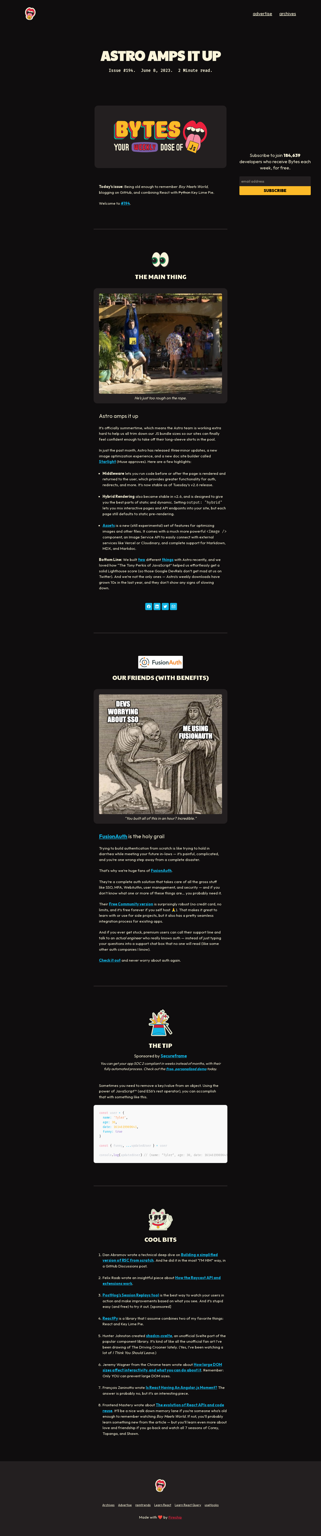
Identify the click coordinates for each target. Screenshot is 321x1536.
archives (287, 13)
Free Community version (131, 904)
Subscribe (275, 190)
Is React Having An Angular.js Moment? (181, 1387)
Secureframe (174, 1056)
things (167, 559)
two (141, 559)
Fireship (175, 1517)
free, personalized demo (186, 1069)
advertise (262, 13)
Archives (108, 1505)
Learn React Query (188, 1505)
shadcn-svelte (159, 1335)
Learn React (162, 1505)
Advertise (125, 1505)
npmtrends (143, 1505)
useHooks (212, 1505)
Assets (109, 525)
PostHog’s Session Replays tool (131, 1295)
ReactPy (110, 1318)
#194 (125, 203)
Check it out (110, 960)
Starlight (107, 461)
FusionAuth (113, 836)
